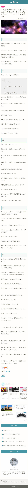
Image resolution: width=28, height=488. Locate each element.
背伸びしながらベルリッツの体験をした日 (13, 441)
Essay (3, 6)
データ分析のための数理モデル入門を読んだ (14, 445)
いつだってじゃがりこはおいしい (11, 434)
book (3, 375)
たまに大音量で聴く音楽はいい (11, 438)
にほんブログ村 (5, 371)
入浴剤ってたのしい (8, 430)
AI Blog (14, 2)
